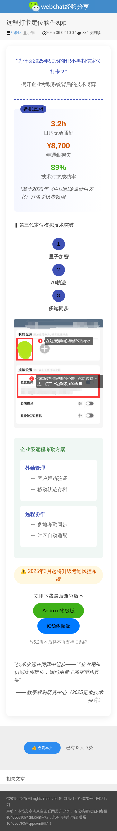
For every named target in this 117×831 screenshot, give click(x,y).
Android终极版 (58, 610)
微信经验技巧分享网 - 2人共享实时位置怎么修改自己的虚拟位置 (58, 6)
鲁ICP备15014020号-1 (77, 798)
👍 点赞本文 (42, 748)
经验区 (14, 33)
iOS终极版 (58, 626)
